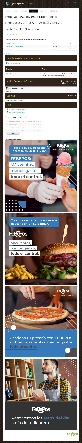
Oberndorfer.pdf (10, 43)
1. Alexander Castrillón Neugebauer (17, 109)
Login (74, 2)
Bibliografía (43, 11)
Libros (16, 11)
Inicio (8, 11)
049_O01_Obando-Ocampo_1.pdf (14, 46)
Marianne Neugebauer (17, 100)
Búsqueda (24, 11)
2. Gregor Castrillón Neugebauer (17, 112)
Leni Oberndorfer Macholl (48, 73)
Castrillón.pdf (9, 49)
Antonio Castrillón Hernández (13, 73)
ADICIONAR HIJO (72, 95)
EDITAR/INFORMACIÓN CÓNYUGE (68, 81)
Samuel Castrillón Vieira (14, 63)
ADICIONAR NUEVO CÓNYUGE (69, 83)
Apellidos (33, 11)
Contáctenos (53, 11)
